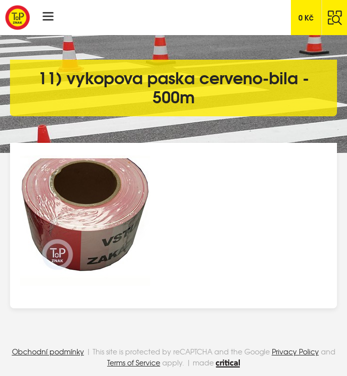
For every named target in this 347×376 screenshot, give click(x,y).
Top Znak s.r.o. (17, 17)
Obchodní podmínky (48, 351)
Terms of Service (133, 362)
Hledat (334, 17)
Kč (306, 17)
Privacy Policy (295, 351)
